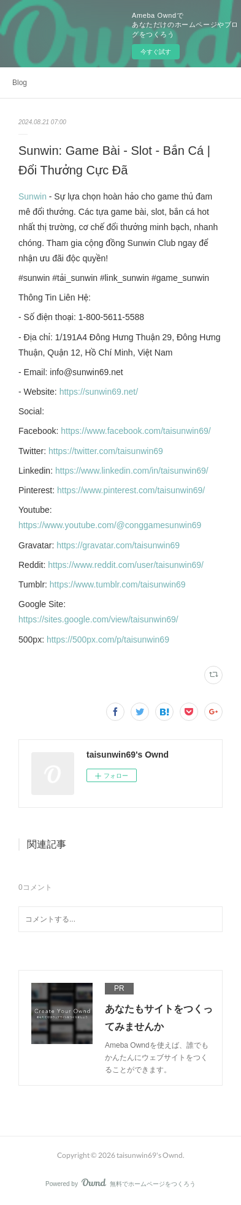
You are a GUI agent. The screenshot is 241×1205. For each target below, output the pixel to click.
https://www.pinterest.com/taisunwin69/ (131, 490)
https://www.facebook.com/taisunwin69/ (135, 431)
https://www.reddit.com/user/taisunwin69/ (126, 565)
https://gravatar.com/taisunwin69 (118, 545)
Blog (19, 82)
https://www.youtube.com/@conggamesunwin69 (109, 525)
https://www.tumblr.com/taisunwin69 (118, 584)
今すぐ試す (155, 51)
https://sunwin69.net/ (98, 392)
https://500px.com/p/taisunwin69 (108, 639)
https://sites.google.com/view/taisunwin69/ (98, 619)
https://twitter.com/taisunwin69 (105, 451)
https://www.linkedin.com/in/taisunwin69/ (131, 471)
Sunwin (32, 196)
